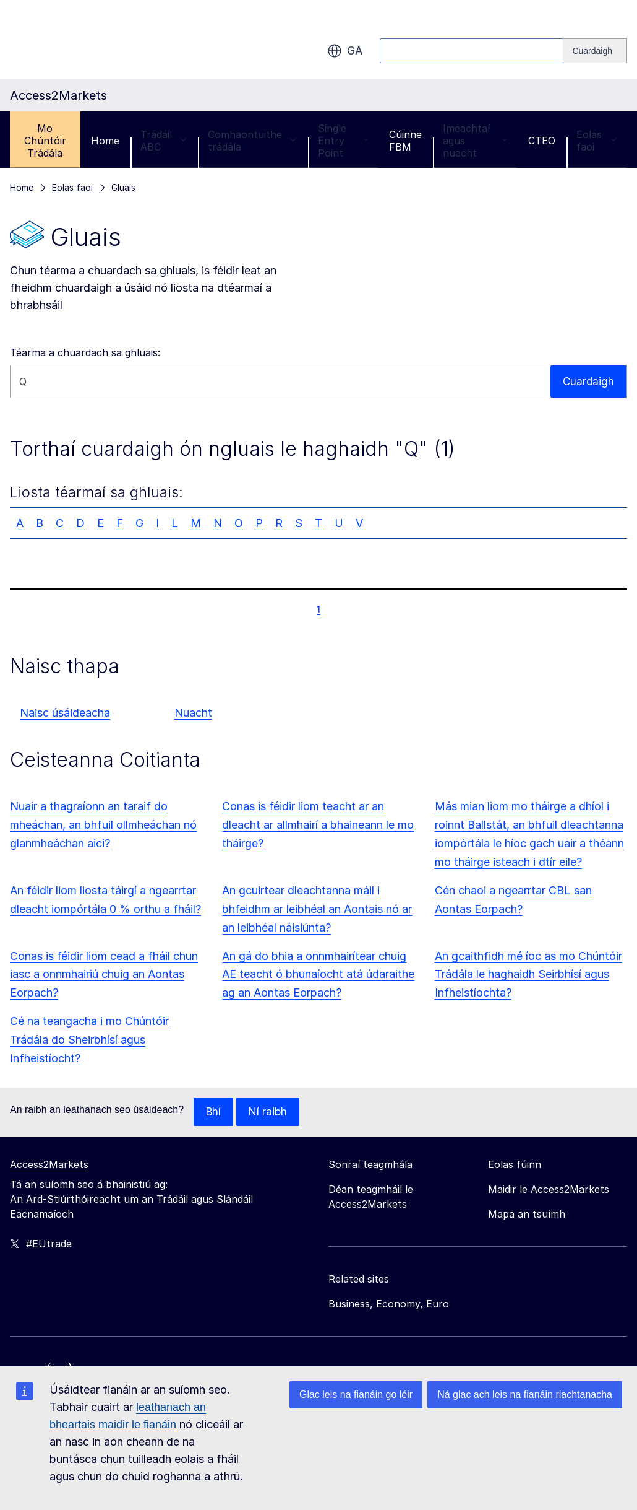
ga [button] (344, 50)
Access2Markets (49, 1165)
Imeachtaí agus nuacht (475, 140)
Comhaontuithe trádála (252, 140)
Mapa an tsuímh (526, 1214)
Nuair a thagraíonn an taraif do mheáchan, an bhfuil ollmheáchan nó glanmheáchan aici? (103, 825)
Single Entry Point (343, 140)
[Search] (595, 50)
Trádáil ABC (163, 140)
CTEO (541, 140)
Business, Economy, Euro (388, 1304)
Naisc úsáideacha (65, 712)
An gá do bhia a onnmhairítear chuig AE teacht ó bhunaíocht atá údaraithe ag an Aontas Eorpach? (318, 974)
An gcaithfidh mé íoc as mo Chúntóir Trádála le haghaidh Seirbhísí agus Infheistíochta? (528, 974)
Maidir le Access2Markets (548, 1190)
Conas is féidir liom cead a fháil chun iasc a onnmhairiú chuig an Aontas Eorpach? (104, 974)
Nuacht (193, 712)
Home (105, 140)
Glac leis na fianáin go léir (356, 1394)
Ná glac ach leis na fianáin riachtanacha (524, 1394)
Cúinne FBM (405, 140)
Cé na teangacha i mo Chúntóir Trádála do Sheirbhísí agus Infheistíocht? (89, 1040)
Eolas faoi (596, 140)
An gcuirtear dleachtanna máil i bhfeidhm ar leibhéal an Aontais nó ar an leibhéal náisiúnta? (317, 909)
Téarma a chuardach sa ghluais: (85, 352)
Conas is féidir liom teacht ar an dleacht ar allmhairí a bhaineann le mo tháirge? (318, 825)
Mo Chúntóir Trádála (45, 140)
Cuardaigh (588, 381)
